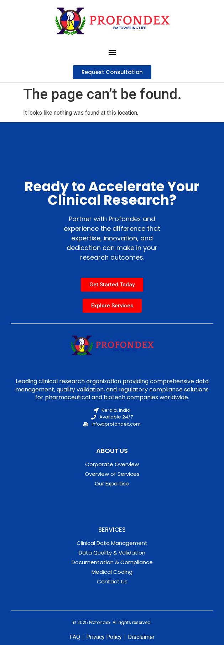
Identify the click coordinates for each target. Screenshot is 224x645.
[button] (112, 52)
